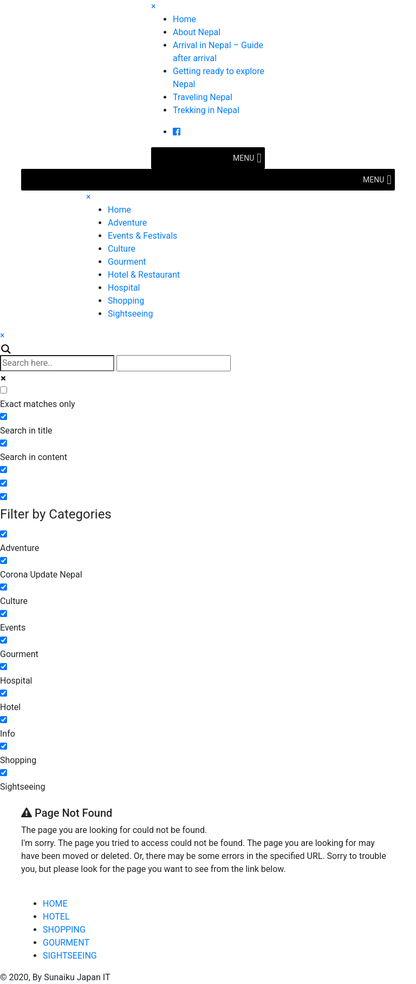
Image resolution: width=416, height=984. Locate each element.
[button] (243, 158)
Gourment (127, 262)
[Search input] (57, 363)
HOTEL (56, 916)
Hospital (124, 288)
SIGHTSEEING (70, 955)
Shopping (126, 301)
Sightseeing (130, 314)
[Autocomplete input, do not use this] (173, 363)
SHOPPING (64, 929)
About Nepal (196, 32)
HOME (55, 903)
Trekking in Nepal (206, 110)
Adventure (127, 223)
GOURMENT (66, 942)
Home (184, 19)
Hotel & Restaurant (144, 275)
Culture (121, 249)
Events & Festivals (142, 236)
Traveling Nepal (202, 97)
